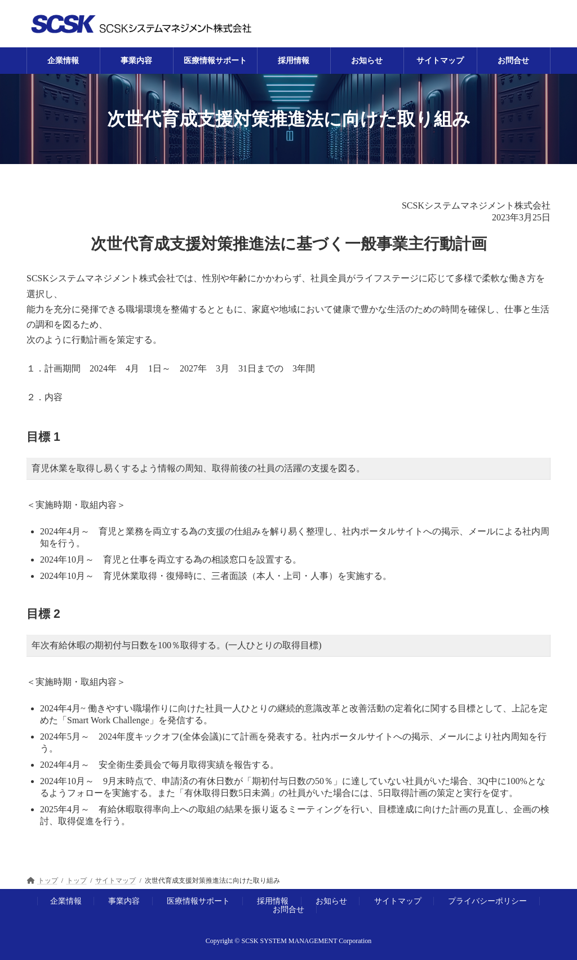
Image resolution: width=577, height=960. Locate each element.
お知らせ (331, 900)
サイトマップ (397, 900)
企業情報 (66, 900)
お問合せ (288, 909)
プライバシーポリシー (487, 900)
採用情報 (272, 900)
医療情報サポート (198, 900)
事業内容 (124, 900)
